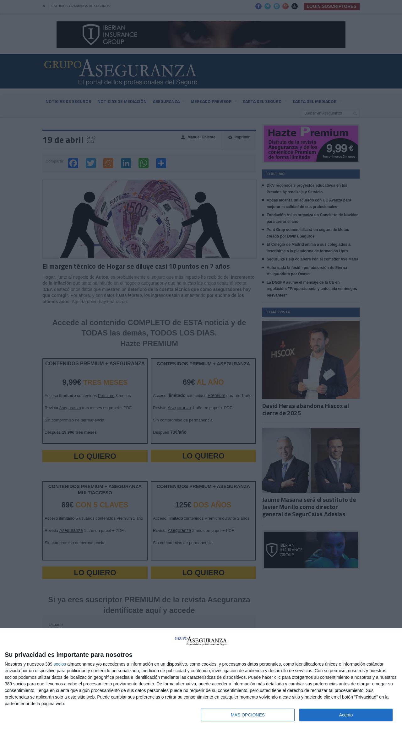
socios (60, 664)
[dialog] (201, 679)
